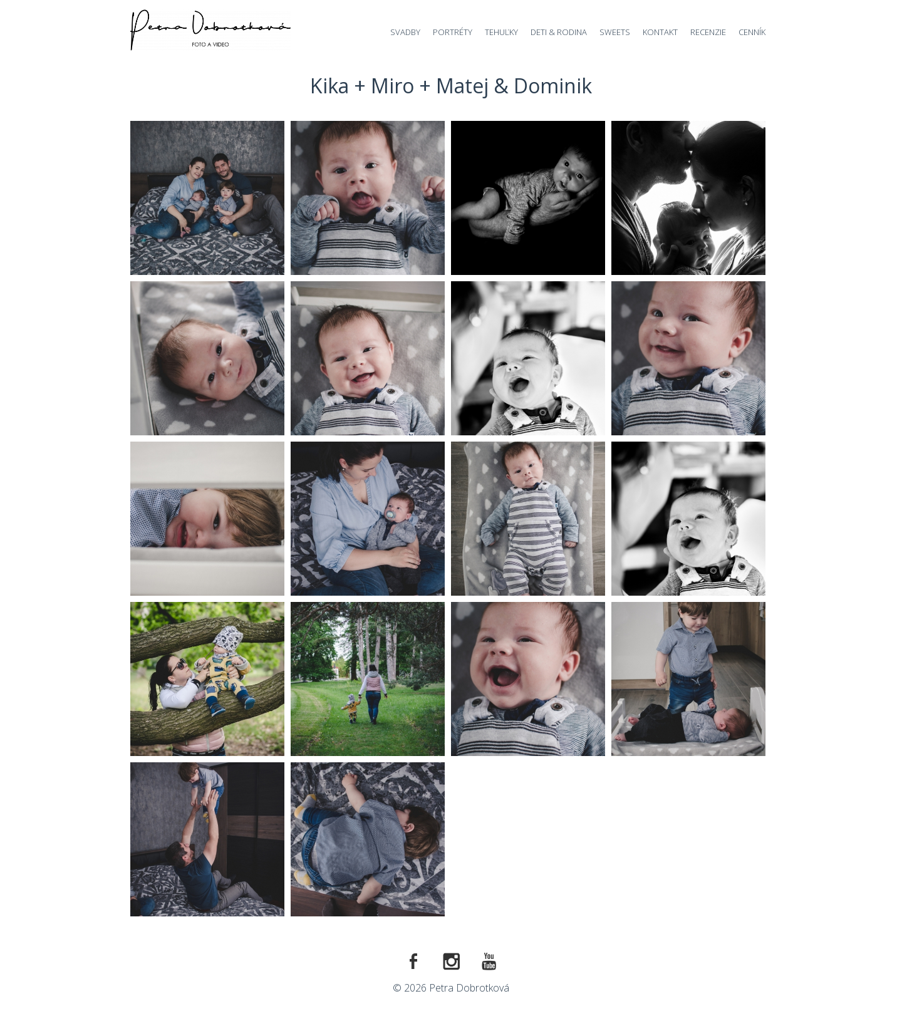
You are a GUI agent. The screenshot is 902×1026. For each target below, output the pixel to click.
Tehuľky (501, 32)
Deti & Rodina (559, 32)
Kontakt (660, 32)
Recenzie (708, 32)
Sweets (614, 32)
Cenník (752, 32)
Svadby (405, 32)
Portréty (452, 32)
